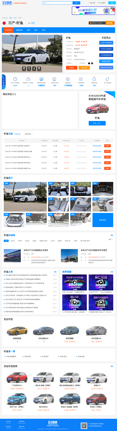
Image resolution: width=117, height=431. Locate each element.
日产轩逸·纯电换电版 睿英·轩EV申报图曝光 (19, 303)
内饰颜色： (83, 63)
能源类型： (69, 56)
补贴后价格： (70, 45)
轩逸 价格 (27, 342)
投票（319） (97, 108)
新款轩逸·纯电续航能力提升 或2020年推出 (19, 311)
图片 (36, 30)
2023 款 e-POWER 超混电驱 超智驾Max (17, 162)
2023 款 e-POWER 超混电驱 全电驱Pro (17, 146)
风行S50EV (12, 365)
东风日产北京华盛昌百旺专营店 (94, 250)
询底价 (71, 67)
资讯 (43, 30)
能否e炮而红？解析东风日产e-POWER (18, 287)
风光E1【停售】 (53, 365)
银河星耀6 (42, 324)
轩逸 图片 (45, 342)
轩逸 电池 (80, 342)
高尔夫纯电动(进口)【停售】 (58, 357)
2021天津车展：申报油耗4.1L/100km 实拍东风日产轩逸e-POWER (26, 295)
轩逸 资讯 (62, 342)
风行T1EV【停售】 (99, 357)
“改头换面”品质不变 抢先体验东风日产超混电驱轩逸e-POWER (25, 275)
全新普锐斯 (11, 324)
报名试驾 (84, 67)
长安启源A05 (59, 324)
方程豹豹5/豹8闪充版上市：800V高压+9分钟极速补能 (101, 312)
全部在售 (17, 134)
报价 (28, 30)
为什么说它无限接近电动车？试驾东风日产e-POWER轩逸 (24, 283)
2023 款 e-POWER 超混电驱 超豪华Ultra (18, 168)
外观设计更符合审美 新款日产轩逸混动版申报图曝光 (22, 279)
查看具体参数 (97, 146)
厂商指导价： (70, 41)
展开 (110, 239)
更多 (112, 235)
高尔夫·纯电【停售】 (34, 357)
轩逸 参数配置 (10, 342)
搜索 (76, 3)
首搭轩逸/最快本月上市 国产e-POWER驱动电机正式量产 (24, 291)
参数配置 (19, 30)
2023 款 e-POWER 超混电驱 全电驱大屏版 (18, 151)
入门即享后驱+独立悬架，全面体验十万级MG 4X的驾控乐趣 (74, 312)
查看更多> (103, 220)
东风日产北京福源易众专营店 (36, 250)
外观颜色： (69, 63)
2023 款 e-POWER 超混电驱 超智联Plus (18, 157)
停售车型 (28, 134)
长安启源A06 (26, 324)
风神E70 (80, 357)
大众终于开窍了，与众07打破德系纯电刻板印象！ (101, 292)
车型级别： (69, 49)
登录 (112, 3)
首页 (10, 18)
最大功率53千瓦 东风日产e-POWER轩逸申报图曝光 (22, 299)
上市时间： (69, 59)
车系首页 (8, 30)
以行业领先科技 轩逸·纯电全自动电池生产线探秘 (21, 307)
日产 (15, 18)
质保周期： (69, 52)
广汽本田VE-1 (13, 357)
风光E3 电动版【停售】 (33, 365)
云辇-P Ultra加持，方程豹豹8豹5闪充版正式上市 (74, 292)
